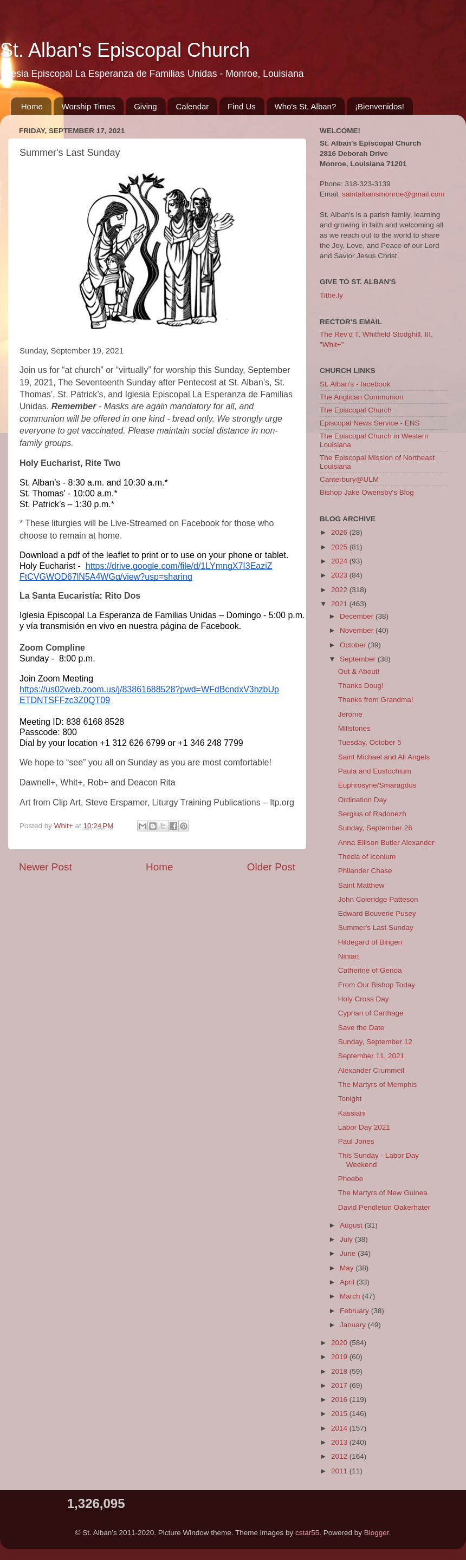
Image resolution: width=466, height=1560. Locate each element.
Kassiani (352, 1113)
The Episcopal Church (356, 410)
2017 (340, 1385)
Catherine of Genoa (370, 970)
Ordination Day (362, 800)
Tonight (350, 1098)
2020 (340, 1343)
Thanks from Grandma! (375, 700)
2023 (340, 575)
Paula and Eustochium (374, 771)
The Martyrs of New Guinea (383, 1193)
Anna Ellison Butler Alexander (386, 842)
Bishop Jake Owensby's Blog (367, 492)
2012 (340, 1456)
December (358, 616)
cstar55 (307, 1533)
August (352, 1225)
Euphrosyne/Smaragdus (377, 785)
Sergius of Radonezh (372, 814)
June (349, 1253)
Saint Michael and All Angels (384, 757)
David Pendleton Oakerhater (384, 1207)
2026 (340, 532)
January (354, 1325)
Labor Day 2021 (364, 1127)
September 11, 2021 (371, 1056)
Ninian (348, 956)
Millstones (354, 728)
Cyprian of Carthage (371, 1013)
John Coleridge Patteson (378, 899)
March (351, 1296)
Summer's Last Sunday (375, 927)
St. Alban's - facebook (355, 384)
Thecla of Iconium (367, 857)
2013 (340, 1442)
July (347, 1239)
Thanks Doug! (361, 685)
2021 (340, 604)
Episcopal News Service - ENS (370, 423)
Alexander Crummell (371, 1070)
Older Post (271, 867)
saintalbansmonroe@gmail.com (393, 194)
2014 (340, 1428)
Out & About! (359, 671)
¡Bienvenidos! (379, 106)
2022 (340, 590)
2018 (340, 1371)
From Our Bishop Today (376, 985)
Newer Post (45, 867)
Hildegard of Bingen (370, 942)
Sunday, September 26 (375, 828)
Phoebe (351, 1179)
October (354, 645)
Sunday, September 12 (375, 1042)
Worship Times (88, 106)
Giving (145, 106)
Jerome (350, 714)
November (358, 630)
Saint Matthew (361, 885)
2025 (340, 547)
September (359, 659)
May (347, 1268)
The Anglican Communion (362, 397)
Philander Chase (365, 871)
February (355, 1311)
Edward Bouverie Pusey (377, 913)
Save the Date (361, 1028)
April (348, 1282)
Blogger (376, 1533)
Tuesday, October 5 (370, 742)
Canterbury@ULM (349, 479)
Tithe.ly (331, 295)
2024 (340, 561)
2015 (340, 1414)
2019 (340, 1357)
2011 (340, 1471)
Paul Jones (356, 1141)
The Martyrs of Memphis (377, 1084)
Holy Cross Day (363, 999)
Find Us (242, 106)
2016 (340, 1399)
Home (32, 106)
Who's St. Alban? (305, 106)
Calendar (192, 106)
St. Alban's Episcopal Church (125, 50)
